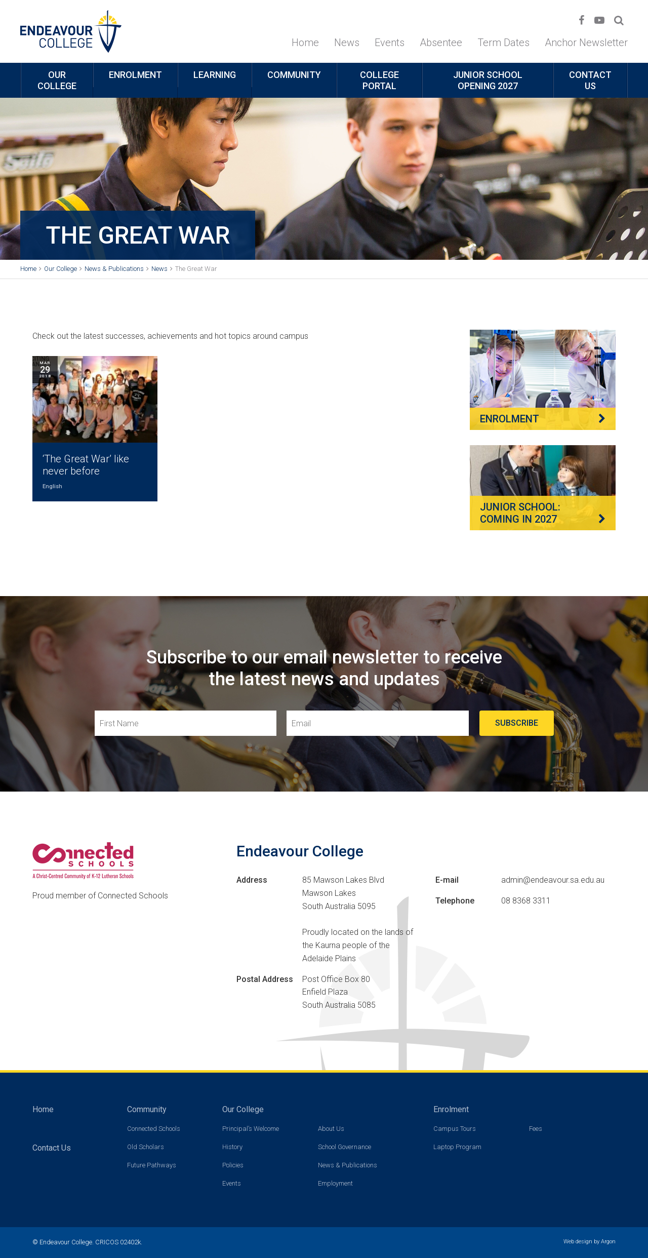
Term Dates (503, 42)
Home (305, 42)
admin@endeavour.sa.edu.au (552, 880)
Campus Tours (454, 1128)
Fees (535, 1128)
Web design (577, 1241)
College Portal (379, 80)
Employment (335, 1183)
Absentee (441, 42)
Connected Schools (153, 1128)
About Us (331, 1128)
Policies (233, 1165)
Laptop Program (457, 1147)
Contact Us (590, 80)
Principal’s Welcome (250, 1128)
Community (294, 74)
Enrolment (135, 74)
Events (389, 42)
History (232, 1147)
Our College (56, 80)
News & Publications (347, 1165)
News (346, 42)
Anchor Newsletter (586, 42)
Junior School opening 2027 (487, 80)
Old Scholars (145, 1147)
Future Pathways (151, 1165)
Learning (214, 74)
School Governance (344, 1147)
